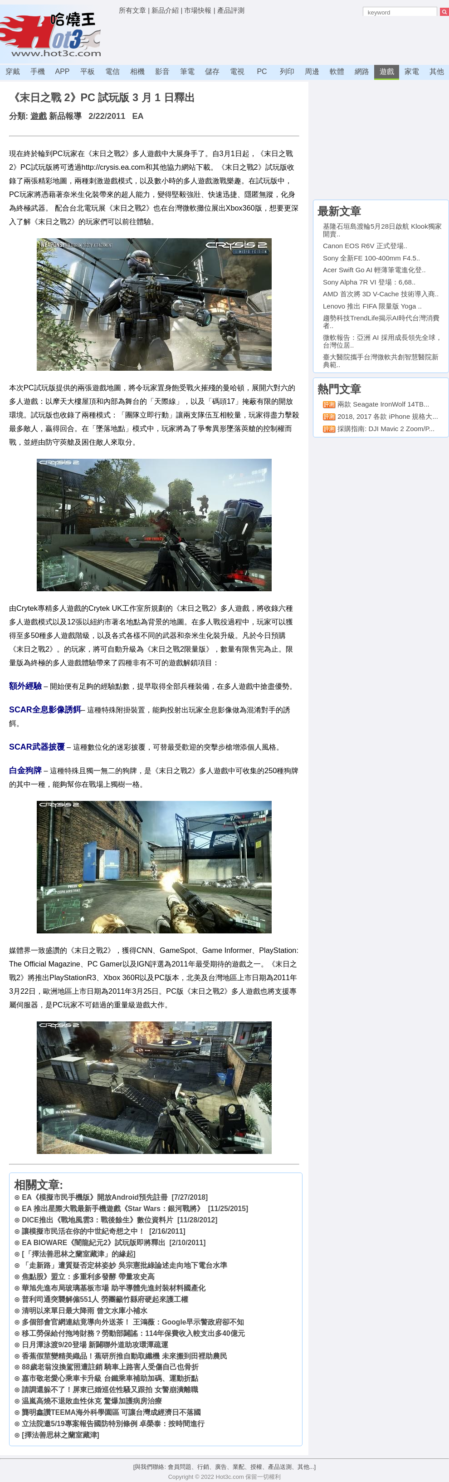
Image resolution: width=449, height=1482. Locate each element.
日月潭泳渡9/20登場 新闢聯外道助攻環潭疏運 (95, 1345)
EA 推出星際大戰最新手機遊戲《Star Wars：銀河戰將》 (113, 1208)
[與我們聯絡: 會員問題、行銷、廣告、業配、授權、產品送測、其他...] (224, 1466)
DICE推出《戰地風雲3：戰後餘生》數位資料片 (97, 1220)
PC (262, 71)
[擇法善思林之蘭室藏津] (60, 1435)
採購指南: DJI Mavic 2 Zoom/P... (385, 428)
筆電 (187, 71)
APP (62, 71)
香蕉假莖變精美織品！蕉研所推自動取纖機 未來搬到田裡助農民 (124, 1356)
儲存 (212, 71)
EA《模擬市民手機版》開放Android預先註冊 (94, 1197)
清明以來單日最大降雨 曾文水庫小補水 (84, 1311)
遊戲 (387, 71)
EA (137, 116)
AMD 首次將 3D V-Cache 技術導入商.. (381, 294)
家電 (412, 71)
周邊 (312, 71)
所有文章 (132, 10)
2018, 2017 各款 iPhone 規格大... (387, 416)
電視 (237, 71)
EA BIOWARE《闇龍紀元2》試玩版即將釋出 (94, 1242)
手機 (37, 71)
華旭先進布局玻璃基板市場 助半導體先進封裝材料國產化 (113, 1288)
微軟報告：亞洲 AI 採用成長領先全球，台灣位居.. (382, 341)
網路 (362, 71)
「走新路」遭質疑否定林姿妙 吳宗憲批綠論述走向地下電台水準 (124, 1265)
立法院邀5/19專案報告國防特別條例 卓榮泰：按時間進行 (113, 1424)
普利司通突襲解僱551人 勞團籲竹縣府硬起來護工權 (105, 1299)
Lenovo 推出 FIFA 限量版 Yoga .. (372, 306)
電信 (112, 71)
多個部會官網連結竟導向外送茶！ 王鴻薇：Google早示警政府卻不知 (133, 1322)
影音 (162, 71)
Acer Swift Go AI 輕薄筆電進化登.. (374, 270)
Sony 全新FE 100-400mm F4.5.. (371, 258)
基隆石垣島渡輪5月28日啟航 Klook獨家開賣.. (382, 230)
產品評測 (230, 10)
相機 (137, 71)
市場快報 (197, 10)
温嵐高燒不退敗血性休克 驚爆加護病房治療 (91, 1401)
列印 (287, 71)
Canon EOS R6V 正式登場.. (365, 246)
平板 (87, 71)
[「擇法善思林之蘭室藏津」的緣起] (78, 1254)
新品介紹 (165, 10)
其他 (436, 71)
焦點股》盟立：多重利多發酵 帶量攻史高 (88, 1277)
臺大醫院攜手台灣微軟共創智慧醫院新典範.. (381, 360)
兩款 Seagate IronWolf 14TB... (383, 404)
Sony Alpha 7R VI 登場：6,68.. (369, 282)
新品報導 (65, 116)
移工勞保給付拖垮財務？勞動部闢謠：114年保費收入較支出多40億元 (133, 1333)
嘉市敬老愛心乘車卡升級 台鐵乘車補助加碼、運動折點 (110, 1378)
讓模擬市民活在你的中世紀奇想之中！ (83, 1231)
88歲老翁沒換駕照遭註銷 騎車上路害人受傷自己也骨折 (110, 1367)
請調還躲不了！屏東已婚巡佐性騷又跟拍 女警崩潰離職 (110, 1390)
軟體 (337, 71)
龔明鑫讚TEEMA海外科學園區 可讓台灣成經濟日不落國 (111, 1412)
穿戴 (12, 71)
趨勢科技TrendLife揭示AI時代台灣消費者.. (381, 321)
